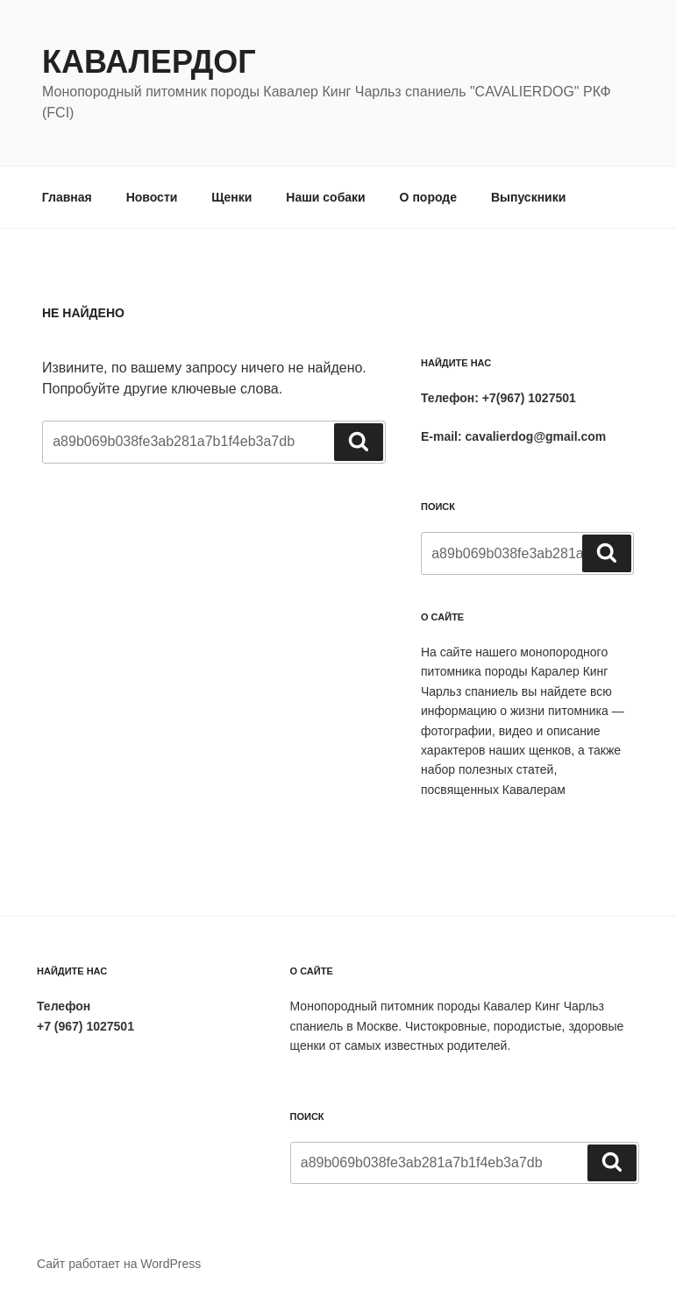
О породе (428, 197)
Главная (67, 197)
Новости (152, 197)
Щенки (231, 197)
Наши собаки (325, 197)
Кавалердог (149, 62)
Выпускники (528, 197)
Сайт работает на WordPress (119, 1264)
